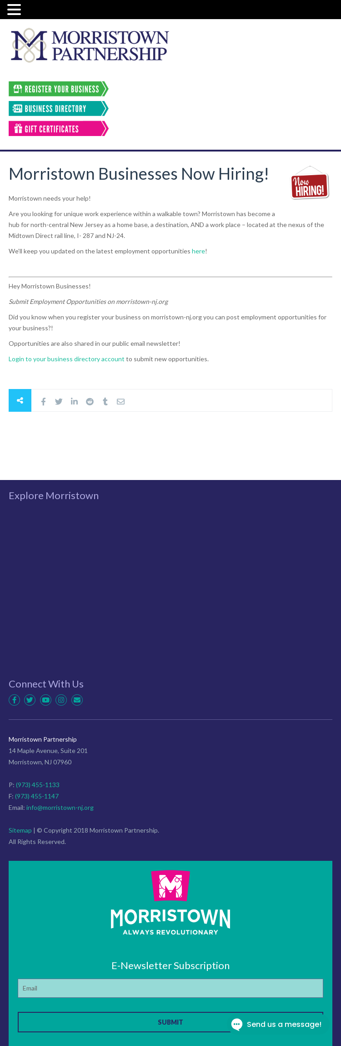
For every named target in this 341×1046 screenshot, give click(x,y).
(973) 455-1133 (38, 784)
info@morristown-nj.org (60, 807)
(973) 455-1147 (37, 796)
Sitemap (20, 830)
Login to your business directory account (67, 359)
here (198, 251)
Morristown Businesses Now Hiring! (139, 173)
